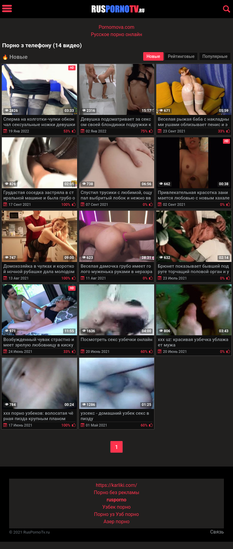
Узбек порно (116, 507)
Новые (153, 56)
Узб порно (127, 514)
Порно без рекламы (116, 492)
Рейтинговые (181, 56)
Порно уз (104, 514)
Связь (217, 532)
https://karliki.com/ (116, 485)
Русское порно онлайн (116, 34)
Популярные (215, 56)
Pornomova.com (116, 27)
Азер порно (116, 521)
